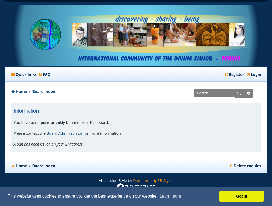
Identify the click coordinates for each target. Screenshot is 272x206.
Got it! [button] (241, 196)
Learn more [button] (170, 196)
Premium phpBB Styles (153, 180)
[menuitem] (44, 74)
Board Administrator (64, 133)
